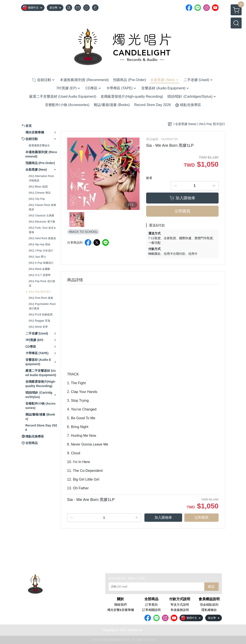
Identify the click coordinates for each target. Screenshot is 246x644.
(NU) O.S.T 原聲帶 (39, 275)
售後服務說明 (180, 609)
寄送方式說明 (180, 604)
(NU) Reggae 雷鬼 (39, 320)
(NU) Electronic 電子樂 (42, 221)
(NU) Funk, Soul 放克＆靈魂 (42, 230)
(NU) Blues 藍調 (38, 186)
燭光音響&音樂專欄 (120, 609)
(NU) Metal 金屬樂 (39, 269)
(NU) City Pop (37, 198)
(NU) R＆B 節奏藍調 (41, 314)
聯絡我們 (120, 604)
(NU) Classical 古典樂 (41, 215)
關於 (120, 599)
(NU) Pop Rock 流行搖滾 (42, 283)
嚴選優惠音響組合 (39, 145)
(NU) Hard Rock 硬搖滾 (42, 238)
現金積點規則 (209, 604)
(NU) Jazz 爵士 (38, 256)
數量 (149, 178)
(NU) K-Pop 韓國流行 (41, 262)
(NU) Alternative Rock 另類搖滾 (41, 178)
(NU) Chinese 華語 (40, 192)
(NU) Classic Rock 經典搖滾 (42, 207)
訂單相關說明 (151, 609)
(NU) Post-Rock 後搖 (41, 297)
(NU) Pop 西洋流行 (40, 291)
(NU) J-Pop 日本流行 (41, 250)
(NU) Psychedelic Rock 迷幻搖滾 (42, 306)
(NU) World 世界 (38, 326)
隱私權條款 (209, 609)
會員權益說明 (209, 599)
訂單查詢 (151, 604)
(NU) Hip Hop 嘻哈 (39, 244)
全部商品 (151, 599)
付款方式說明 (179, 599)
